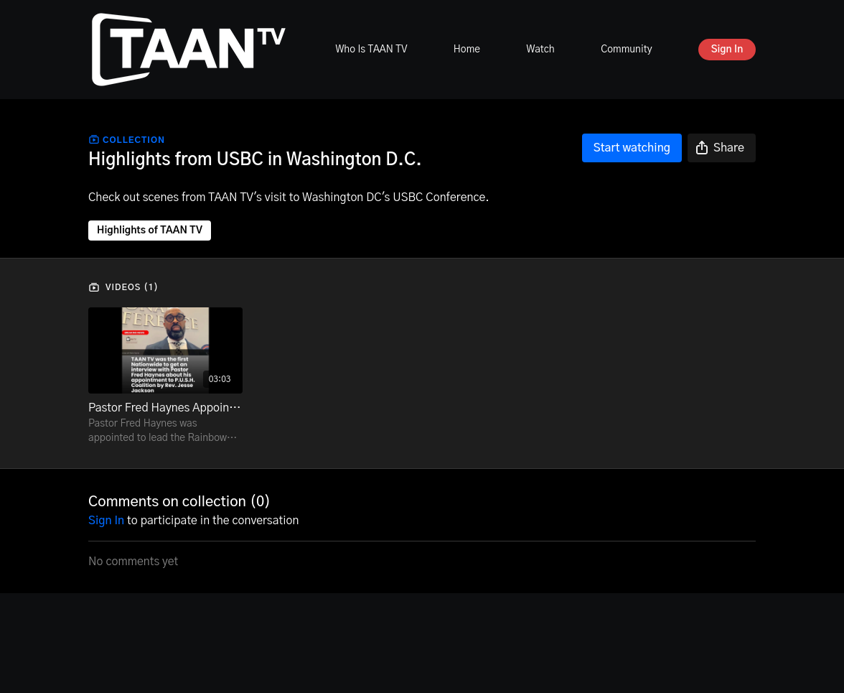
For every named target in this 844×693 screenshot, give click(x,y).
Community (626, 50)
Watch (540, 50)
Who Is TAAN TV (371, 50)
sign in (106, 520)
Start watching (632, 148)
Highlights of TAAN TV (149, 230)
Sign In (727, 50)
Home (467, 50)
